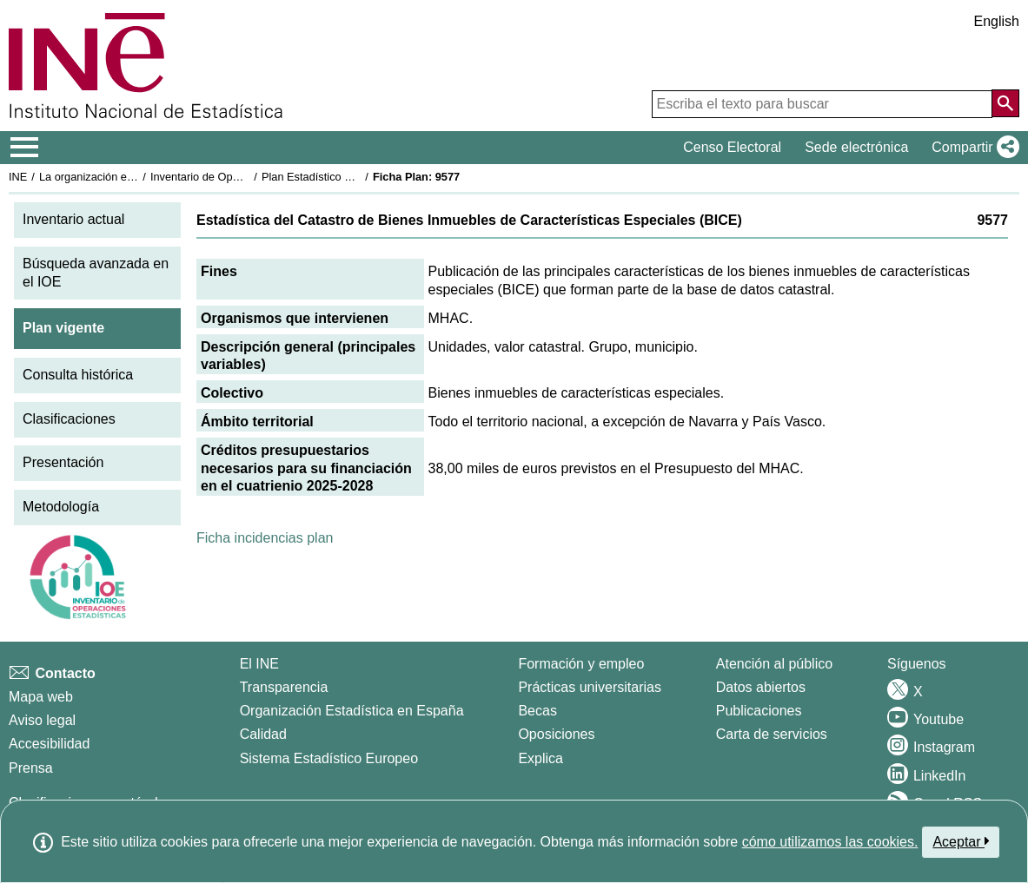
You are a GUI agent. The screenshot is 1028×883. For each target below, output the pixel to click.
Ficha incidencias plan (264, 537)
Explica (540, 758)
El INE (259, 663)
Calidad (263, 734)
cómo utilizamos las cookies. (830, 841)
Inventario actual (73, 219)
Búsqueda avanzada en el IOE (96, 272)
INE (18, 176)
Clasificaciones (69, 419)
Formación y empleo (581, 663)
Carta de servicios (771, 734)
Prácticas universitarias (589, 687)
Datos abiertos (761, 687)
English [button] (996, 21)
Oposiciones (556, 734)
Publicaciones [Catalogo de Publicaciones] (759, 710)
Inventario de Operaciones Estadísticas (247, 176)
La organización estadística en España (134, 176)
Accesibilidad (49, 743)
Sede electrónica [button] (856, 147)
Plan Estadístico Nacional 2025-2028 (353, 176)
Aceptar (960, 841)
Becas (537, 710)
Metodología (61, 506)
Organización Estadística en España (352, 710)
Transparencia (284, 687)
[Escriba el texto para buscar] (822, 104)
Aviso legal (42, 720)
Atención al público (774, 663)
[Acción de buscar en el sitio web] (1005, 103)
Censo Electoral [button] (732, 147)
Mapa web (41, 696)
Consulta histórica (78, 374)
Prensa (31, 768)
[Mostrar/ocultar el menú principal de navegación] (25, 147)
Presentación (63, 462)
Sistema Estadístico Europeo (329, 758)
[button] (972, 147)
